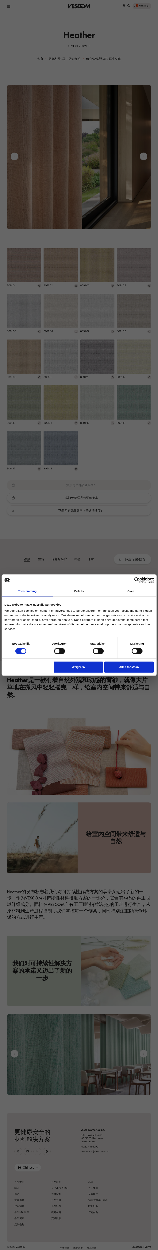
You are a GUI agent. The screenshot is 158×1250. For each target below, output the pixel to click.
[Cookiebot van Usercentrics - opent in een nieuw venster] (137, 580)
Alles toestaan (129, 667)
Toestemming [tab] (27, 591)
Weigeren (78, 667)
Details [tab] (79, 591)
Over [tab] (130, 591)
